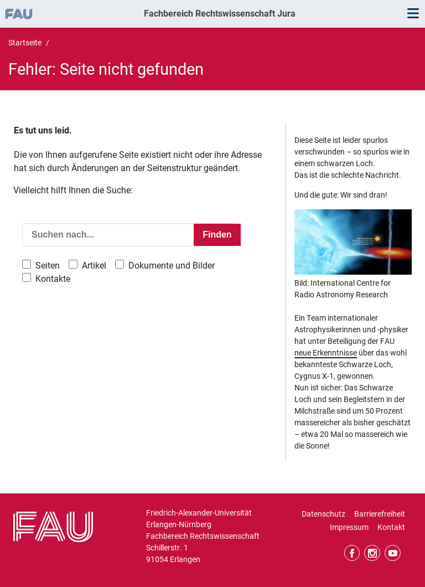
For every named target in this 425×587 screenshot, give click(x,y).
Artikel (94, 265)
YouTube (393, 553)
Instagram (372, 553)
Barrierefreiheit (379, 513)
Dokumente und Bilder (171, 265)
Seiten (47, 265)
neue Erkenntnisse (325, 352)
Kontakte (52, 279)
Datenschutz (323, 513)
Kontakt (391, 527)
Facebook (352, 553)
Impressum (349, 527)
